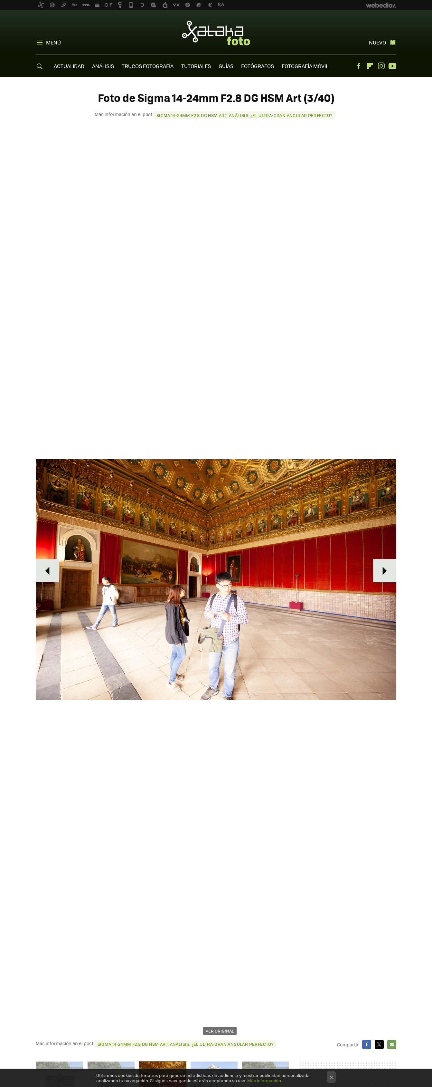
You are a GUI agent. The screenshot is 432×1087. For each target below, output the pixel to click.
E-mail (391, 1044)
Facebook (358, 66)
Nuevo (377, 42)
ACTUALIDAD (69, 66)
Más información (264, 1080)
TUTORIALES (196, 66)
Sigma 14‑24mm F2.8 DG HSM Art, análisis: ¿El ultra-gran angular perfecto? (244, 115)
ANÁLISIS (103, 66)
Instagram (381, 66)
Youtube (392, 66)
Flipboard (370, 66)
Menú (53, 42)
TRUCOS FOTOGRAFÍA (148, 66)
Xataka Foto (216, 32)
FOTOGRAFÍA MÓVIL (305, 66)
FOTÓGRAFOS (257, 66)
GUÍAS (226, 66)
